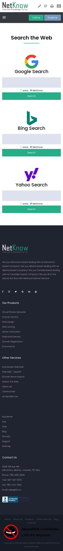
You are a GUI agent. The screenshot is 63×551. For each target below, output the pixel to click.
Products (29, 519)
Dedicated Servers (11, 336)
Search (31, 96)
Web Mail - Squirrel (11, 371)
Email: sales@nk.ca (11, 489)
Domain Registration (12, 341)
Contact (31, 522)
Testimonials (8, 391)
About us (17, 519)
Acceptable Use (10, 396)
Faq (4, 421)
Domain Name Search (13, 376)
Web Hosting (8, 326)
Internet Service (10, 317)
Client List (7, 386)
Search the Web (10, 381)
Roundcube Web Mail (12, 366)
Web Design (8, 321)
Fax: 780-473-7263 (12, 484)
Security (6, 436)
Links (4, 426)
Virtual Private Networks (14, 312)
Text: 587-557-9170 (12, 479)
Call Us (36, 17)
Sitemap (6, 446)
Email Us (52, 17)
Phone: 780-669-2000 (13, 475)
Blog (4, 431)
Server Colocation (11, 331)
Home (8, 519)
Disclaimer (7, 416)
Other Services (44, 519)
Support (6, 441)
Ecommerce (8, 346)
